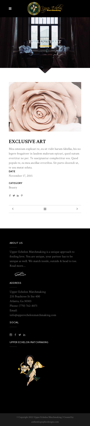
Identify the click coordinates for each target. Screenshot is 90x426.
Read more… (17, 266)
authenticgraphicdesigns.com (45, 421)
